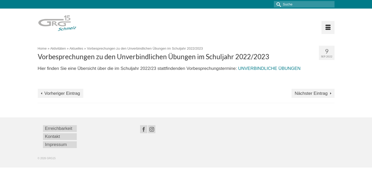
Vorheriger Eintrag (62, 93)
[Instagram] (151, 129)
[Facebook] (143, 129)
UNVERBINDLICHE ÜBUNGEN (269, 68)
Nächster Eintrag (311, 93)
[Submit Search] (278, 4)
